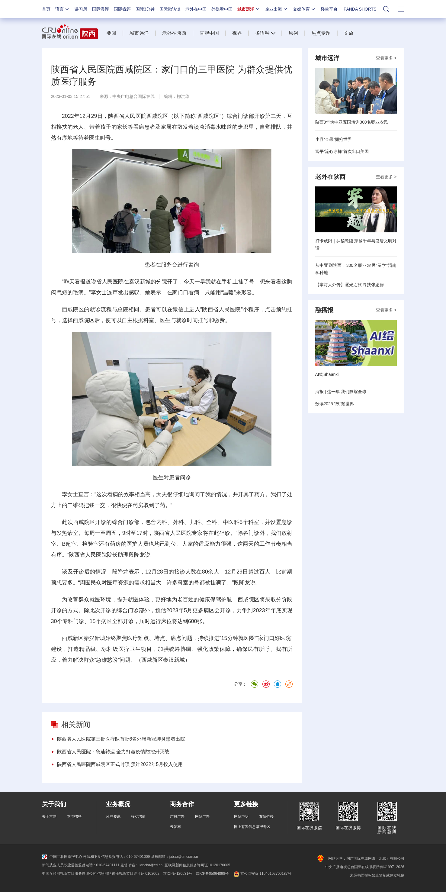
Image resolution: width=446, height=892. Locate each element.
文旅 (349, 33)
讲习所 (81, 9)
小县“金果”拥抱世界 (333, 139)
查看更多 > (386, 58)
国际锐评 (122, 9)
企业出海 (276, 9)
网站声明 (241, 816)
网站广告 (202, 816)
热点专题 (321, 33)
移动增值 (138, 816)
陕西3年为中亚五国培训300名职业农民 (351, 122)
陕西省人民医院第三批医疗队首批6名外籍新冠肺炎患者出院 (121, 739)
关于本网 (49, 816)
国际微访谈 (170, 9)
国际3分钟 (145, 9)
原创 (293, 33)
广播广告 (177, 816)
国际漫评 (100, 9)
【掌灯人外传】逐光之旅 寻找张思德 (349, 284)
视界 (237, 33)
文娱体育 (304, 9)
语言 (62, 9)
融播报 (324, 310)
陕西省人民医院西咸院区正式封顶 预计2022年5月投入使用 (120, 764)
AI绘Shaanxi (327, 374)
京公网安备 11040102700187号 (261, 873)
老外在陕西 (174, 33)
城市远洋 (248, 9)
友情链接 (266, 816)
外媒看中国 (222, 9)
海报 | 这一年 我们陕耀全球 (340, 391)
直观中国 (209, 33)
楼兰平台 (329, 9)
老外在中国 (196, 9)
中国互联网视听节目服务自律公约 (69, 873)
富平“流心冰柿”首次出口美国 (342, 151)
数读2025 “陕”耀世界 (334, 403)
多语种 (262, 33)
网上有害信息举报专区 (252, 827)
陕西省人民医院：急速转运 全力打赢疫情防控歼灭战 (113, 751)
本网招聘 (74, 816)
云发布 (175, 827)
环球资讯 (113, 816)
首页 (46, 9)
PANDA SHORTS (360, 9)
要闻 (111, 33)
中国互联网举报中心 (62, 857)
